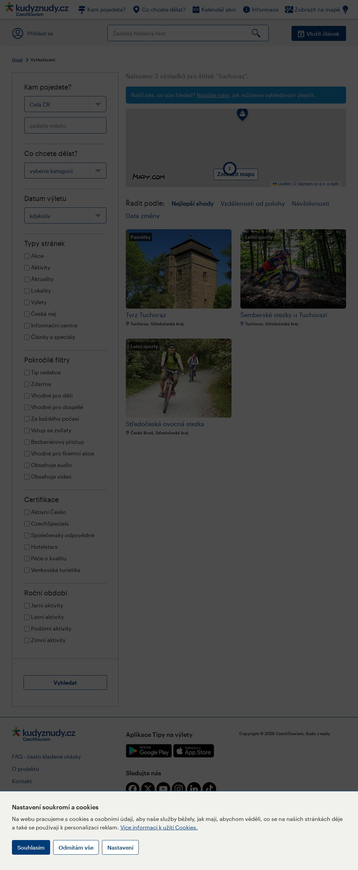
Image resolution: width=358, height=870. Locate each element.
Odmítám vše (76, 847)
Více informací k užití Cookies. (159, 827)
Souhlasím (31, 847)
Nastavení (120, 847)
